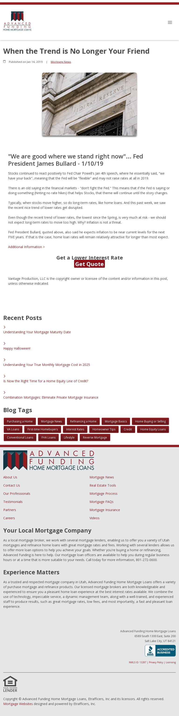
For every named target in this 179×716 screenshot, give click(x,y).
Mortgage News (61, 61)
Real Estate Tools (103, 485)
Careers (9, 518)
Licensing (171, 662)
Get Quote (89, 264)
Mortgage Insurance (105, 510)
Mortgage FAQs (102, 501)
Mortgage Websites (18, 704)
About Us (10, 477)
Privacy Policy (156, 662)
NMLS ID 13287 (137, 662)
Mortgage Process (103, 493)
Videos (95, 518)
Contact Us (11, 485)
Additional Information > (26, 247)
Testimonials (13, 501)
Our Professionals (16, 493)
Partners (9, 510)
